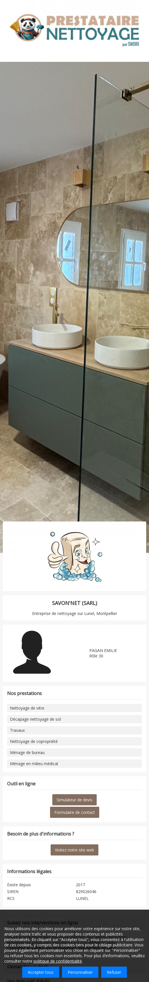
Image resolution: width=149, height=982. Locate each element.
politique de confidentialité (58, 961)
